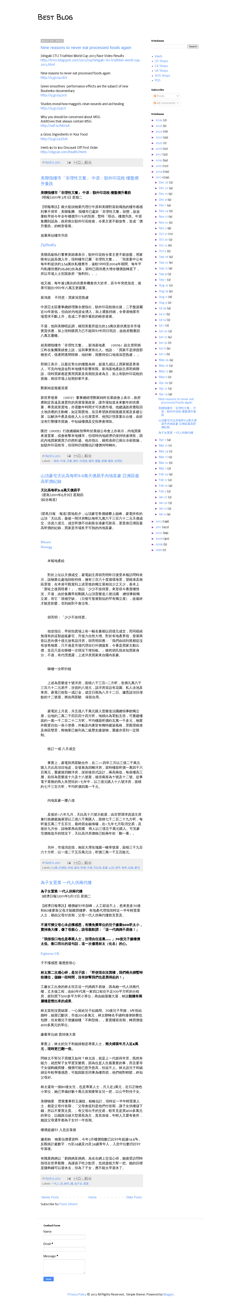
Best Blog (55, 17)
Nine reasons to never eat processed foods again (86, 47)
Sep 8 (163, 274)
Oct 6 (163, 251)
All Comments (164, 103)
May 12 (164, 371)
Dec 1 (163, 205)
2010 (159, 533)
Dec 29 (164, 182)
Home (92, 1197)
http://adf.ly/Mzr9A (55, 126)
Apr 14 (163, 394)
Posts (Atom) (68, 1204)
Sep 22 (164, 262)
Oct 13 (163, 245)
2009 (159, 538)
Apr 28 (164, 383)
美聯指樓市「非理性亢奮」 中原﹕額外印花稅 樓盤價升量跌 (177, 412)
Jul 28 (163, 308)
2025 (159, 126)
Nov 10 (164, 222)
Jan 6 (163, 514)
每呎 (124, 868)
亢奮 (69, 461)
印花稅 (84, 461)
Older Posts (134, 1197)
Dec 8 (163, 199)
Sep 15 (163, 268)
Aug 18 (164, 291)
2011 (159, 527)
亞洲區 (63, 868)
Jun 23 (163, 337)
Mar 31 (163, 445)
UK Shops (161, 70)
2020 (159, 143)
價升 (75, 461)
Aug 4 (163, 302)
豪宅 (137, 868)
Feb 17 (163, 480)
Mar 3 (163, 468)
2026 (159, 120)
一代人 (55, 1183)
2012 (159, 521)
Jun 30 (163, 331)
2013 (159, 177)
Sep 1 (163, 279)
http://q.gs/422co (54, 95)
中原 (63, 461)
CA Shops (161, 66)
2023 (159, 131)
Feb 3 (163, 491)
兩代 (66, 1183)
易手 (118, 868)
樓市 (91, 461)
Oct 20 (164, 239)
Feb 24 (164, 474)
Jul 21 (162, 314)
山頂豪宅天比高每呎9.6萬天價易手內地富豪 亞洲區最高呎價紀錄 (177, 424)
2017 (159, 154)
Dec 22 (164, 188)
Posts (159, 96)
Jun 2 (162, 354)
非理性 (118, 461)
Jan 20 (163, 503)
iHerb (158, 56)
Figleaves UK (50, 954)
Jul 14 (163, 320)
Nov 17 (163, 216)
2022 (159, 137)
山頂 (111, 868)
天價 (89, 868)
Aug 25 (164, 285)
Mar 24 (164, 451)
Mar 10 (164, 463)
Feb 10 (163, 485)
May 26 (164, 360)
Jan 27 (163, 497)
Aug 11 (163, 297)
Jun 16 (163, 343)
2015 (159, 166)
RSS (158, 80)
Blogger (168, 1294)
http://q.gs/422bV (54, 78)
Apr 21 (163, 388)
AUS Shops (162, 75)
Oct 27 (163, 234)
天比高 (97, 868)
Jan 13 (163, 508)
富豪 (105, 868)
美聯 (104, 461)
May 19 (164, 365)
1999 (159, 550)
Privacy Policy (77, 1294)
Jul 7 (162, 325)
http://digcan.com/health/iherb (64, 152)
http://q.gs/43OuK (54, 139)
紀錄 (130, 868)
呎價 (83, 868)
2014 (159, 171)
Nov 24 (164, 211)
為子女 (78, 1183)
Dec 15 (163, 194)
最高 (76, 868)
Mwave (46, 542)
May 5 (163, 377)
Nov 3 (163, 228)
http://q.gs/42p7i (53, 108)
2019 (159, 148)
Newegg (46, 547)
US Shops (161, 61)
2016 (159, 160)
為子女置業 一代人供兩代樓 (66, 882)
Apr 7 (163, 440)
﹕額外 (55, 461)
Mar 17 (163, 457)
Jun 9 (163, 348)
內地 (70, 868)
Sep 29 (164, 257)
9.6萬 (54, 868)
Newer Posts (50, 1197)
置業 (86, 1183)
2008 (159, 544)
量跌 (110, 461)
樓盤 (97, 461)
